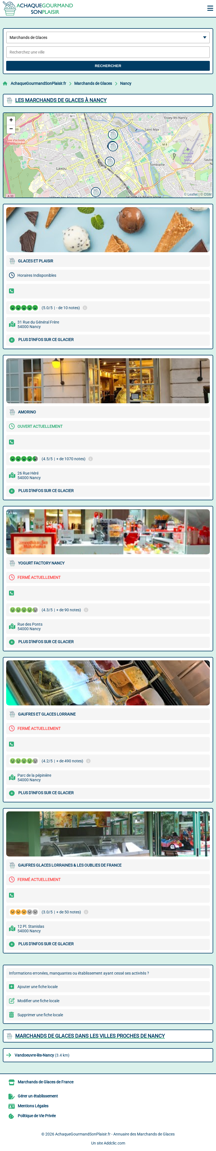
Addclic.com (114, 1143)
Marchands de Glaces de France (45, 1082)
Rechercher (108, 66)
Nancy (125, 83)
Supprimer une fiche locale (40, 1015)
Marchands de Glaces (93, 83)
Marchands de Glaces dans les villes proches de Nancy (90, 1036)
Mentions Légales (33, 1106)
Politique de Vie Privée (37, 1116)
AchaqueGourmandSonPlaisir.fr (38, 83)
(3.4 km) (42, 1055)
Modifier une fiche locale (38, 1001)
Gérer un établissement (38, 1096)
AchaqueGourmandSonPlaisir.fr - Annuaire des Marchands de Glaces (115, 1134)
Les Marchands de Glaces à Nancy (61, 100)
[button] (95, 191)
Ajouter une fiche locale (37, 986)
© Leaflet (190, 194)
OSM (208, 194)
